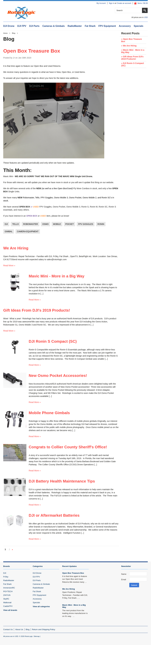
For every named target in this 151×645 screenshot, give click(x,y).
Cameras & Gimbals (53, 26)
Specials (138, 26)
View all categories (41, 606)
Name (123, 574)
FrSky (5, 577)
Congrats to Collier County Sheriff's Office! (68, 447)
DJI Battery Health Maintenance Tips (62, 481)
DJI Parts (34, 26)
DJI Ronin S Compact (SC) (53, 341)
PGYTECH (8, 591)
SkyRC (6, 599)
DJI (4, 573)
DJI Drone (8, 26)
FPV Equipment (107, 26)
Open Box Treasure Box (31, 51)
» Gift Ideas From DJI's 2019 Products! (132, 57)
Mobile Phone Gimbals (49, 413)
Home (5, 33)
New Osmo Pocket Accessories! (58, 375)
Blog (13, 33)
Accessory (125, 26)
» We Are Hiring (128, 45)
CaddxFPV (8, 606)
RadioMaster (75, 26)
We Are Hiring (15, 248)
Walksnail (7, 602)
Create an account (124, 3)
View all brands (10, 610)
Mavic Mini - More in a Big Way (56, 276)
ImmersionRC (9, 588)
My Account (101, 3)
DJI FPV (21, 26)
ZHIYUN (6, 595)
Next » (12, 550)
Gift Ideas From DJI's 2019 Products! (36, 310)
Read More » (9, 265)
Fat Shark (90, 26)
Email (123, 579)
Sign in (111, 3)
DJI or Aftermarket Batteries (54, 515)
